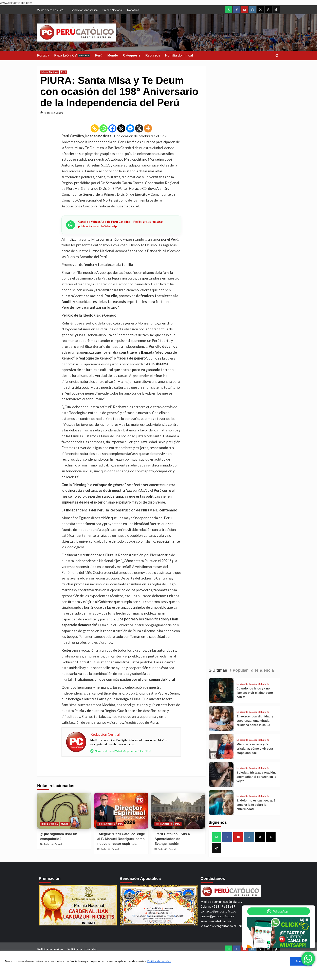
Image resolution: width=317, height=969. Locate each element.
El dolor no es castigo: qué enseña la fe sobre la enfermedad (256, 805)
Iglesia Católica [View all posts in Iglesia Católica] (49, 72)
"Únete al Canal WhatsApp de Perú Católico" (120, 751)
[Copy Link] (95, 128)
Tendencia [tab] (263, 670)
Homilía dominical (179, 55)
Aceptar (301, 961)
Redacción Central (53, 112)
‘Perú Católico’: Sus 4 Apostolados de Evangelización (172, 839)
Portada (43, 55)
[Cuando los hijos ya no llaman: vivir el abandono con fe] (221, 690)
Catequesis (131, 55)
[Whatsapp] (103, 128)
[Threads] (121, 128)
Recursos (152, 55)
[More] (148, 128)
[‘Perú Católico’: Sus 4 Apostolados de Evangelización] (178, 811)
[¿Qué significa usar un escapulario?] (64, 811)
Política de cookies (159, 961)
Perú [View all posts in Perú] (63, 72)
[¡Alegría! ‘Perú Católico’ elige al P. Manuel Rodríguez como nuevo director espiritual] (121, 811)
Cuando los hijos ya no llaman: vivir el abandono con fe (255, 693)
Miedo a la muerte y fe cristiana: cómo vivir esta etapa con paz (255, 748)
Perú (98, 55)
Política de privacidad (82, 949)
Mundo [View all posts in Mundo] (64, 824)
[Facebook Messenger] (130, 128)
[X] (139, 128)
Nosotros (133, 10)
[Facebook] (112, 128)
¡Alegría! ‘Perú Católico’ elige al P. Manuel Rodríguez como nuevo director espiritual (121, 839)
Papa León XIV (72, 55)
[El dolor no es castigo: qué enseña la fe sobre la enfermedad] (221, 802)
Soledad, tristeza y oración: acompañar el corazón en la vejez (256, 777)
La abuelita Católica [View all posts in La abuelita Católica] (247, 684)
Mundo (112, 55)
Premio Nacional (112, 10)
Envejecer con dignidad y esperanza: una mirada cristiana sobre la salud (255, 721)
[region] (158, 960)
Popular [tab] (239, 670)
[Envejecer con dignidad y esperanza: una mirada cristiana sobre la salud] (221, 718)
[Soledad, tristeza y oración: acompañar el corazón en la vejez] (221, 774)
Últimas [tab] (219, 670)
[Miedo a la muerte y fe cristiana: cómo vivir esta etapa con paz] (221, 746)
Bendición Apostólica (84, 10)
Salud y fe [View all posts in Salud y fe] (263, 684)
